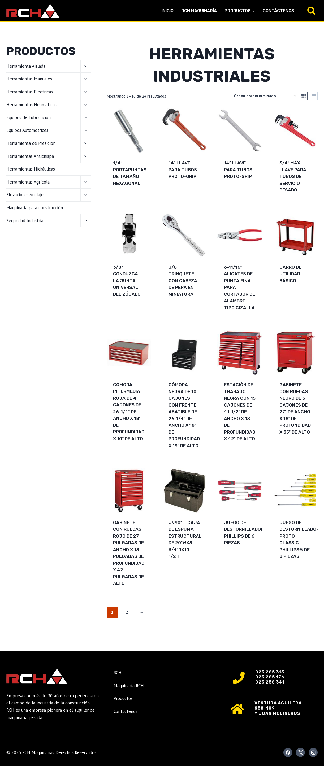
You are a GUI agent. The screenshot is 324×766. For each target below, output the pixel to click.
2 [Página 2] (127, 612)
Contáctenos (278, 10)
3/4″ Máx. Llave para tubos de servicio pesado (292, 176)
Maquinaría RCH (129, 686)
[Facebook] (287, 752)
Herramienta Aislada (25, 66)
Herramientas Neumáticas (31, 104)
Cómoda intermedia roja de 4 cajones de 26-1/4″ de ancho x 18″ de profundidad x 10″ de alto (128, 411)
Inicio (168, 10)
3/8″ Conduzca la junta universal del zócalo (127, 280)
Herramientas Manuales (29, 79)
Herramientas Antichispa (30, 156)
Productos (123, 698)
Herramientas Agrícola (28, 182)
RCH (118, 673)
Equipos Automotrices (27, 130)
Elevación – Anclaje (25, 195)
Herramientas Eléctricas (29, 92)
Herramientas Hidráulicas (30, 169)
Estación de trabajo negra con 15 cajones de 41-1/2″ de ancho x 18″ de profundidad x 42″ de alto (240, 411)
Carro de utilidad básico (290, 273)
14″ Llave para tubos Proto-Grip (183, 169)
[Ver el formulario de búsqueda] (311, 11)
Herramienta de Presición (30, 143)
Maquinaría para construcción (34, 208)
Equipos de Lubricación (28, 117)
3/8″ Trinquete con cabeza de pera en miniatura (183, 280)
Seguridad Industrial (25, 221)
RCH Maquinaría (199, 10)
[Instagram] (313, 752)
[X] (300, 752)
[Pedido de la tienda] (264, 96)
